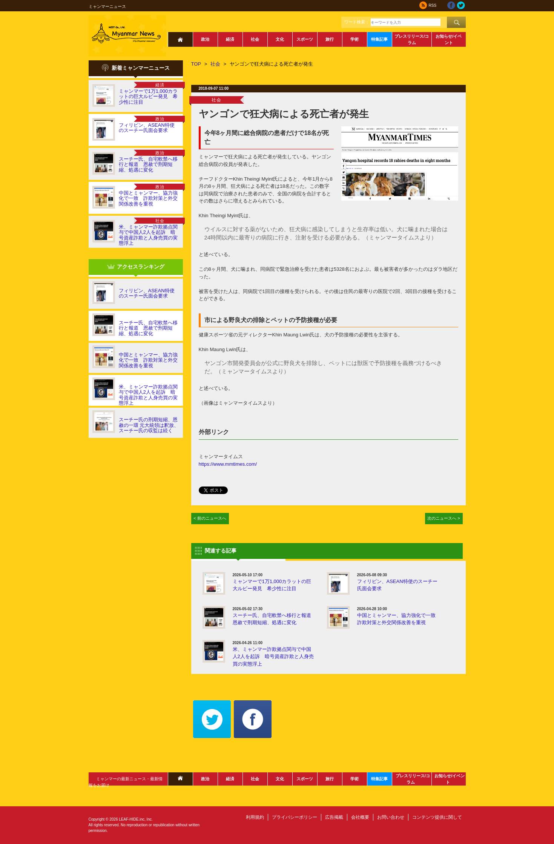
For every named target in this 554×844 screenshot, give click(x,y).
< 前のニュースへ (209, 518)
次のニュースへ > (443, 518)
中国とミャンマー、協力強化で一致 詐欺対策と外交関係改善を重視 (148, 198)
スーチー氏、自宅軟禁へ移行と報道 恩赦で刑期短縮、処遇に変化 (148, 164)
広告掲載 (334, 817)
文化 (280, 39)
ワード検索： (356, 22)
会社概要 (360, 817)
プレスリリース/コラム (411, 39)
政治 (205, 39)
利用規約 (255, 817)
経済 (230, 39)
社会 (255, 39)
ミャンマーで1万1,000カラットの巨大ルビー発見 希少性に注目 (148, 96)
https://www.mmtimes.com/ (228, 464)
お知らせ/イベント (449, 39)
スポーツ (304, 39)
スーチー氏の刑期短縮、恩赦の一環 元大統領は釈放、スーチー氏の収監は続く (149, 425)
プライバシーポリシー (294, 817)
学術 (354, 39)
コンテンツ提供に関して (437, 817)
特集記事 (379, 39)
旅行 (329, 39)
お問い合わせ (390, 817)
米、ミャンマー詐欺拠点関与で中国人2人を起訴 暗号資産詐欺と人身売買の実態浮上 (148, 235)
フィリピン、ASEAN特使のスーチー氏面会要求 (147, 127)
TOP (196, 64)
